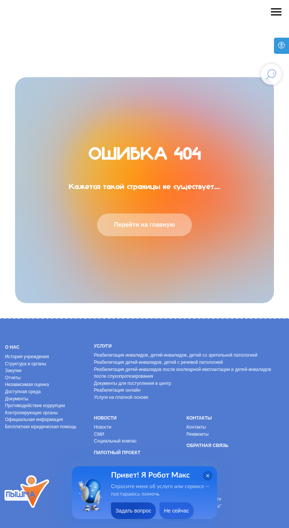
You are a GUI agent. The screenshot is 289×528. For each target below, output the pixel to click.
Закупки (13, 370)
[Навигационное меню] (276, 12)
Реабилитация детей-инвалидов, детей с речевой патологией (158, 362)
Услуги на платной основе (121, 397)
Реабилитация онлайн (117, 390)
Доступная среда (23, 391)
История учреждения (27, 356)
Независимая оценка (27, 384)
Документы (16, 398)
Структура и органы (25, 363)
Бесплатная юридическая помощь (40, 426)
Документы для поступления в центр (132, 383)
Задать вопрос (133, 511)
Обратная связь (207, 445)
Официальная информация (34, 419)
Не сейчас (176, 511)
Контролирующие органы (31, 412)
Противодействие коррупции (35, 405)
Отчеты (12, 377)
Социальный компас (115, 441)
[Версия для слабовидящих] (281, 46)
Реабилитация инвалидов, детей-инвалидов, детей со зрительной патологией (175, 355)
